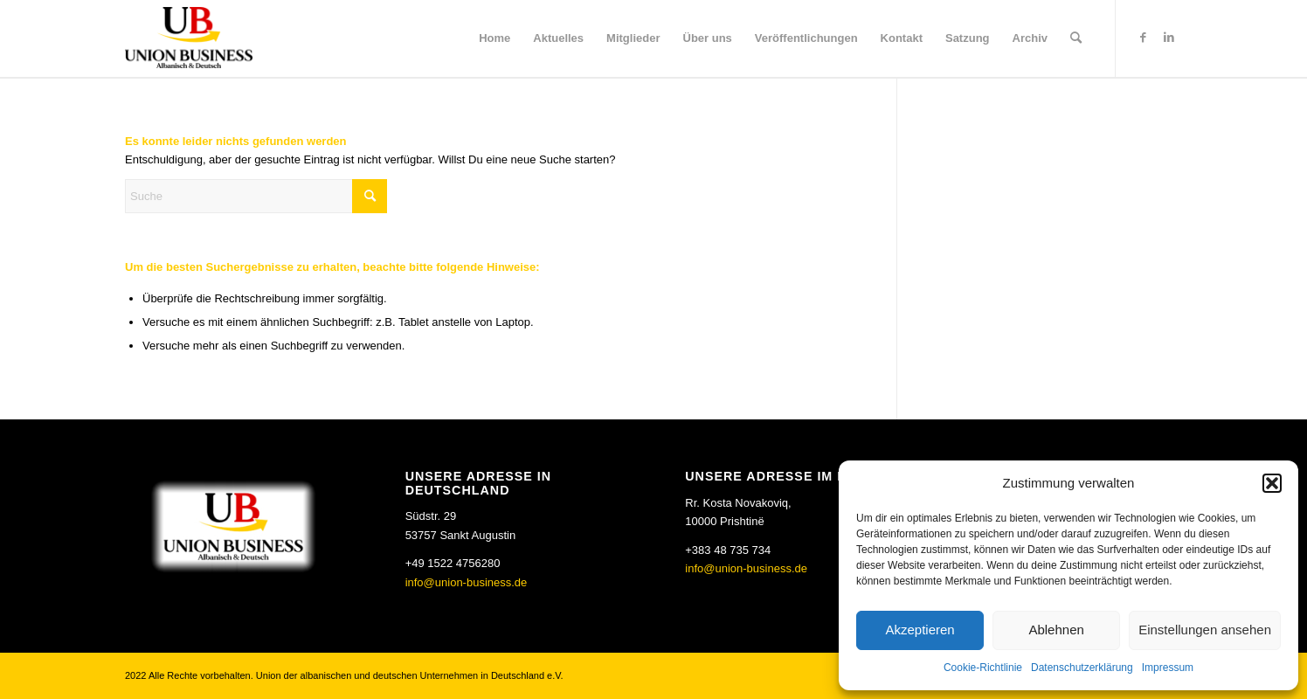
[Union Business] (188, 37)
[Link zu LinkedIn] (1169, 37)
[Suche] (1076, 38)
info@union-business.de (466, 582)
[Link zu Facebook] (1143, 37)
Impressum (1167, 667)
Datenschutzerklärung (1082, 667)
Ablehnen (1055, 629)
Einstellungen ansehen (1204, 629)
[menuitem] (494, 38)
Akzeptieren (919, 629)
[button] (1272, 483)
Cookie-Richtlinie (983, 667)
